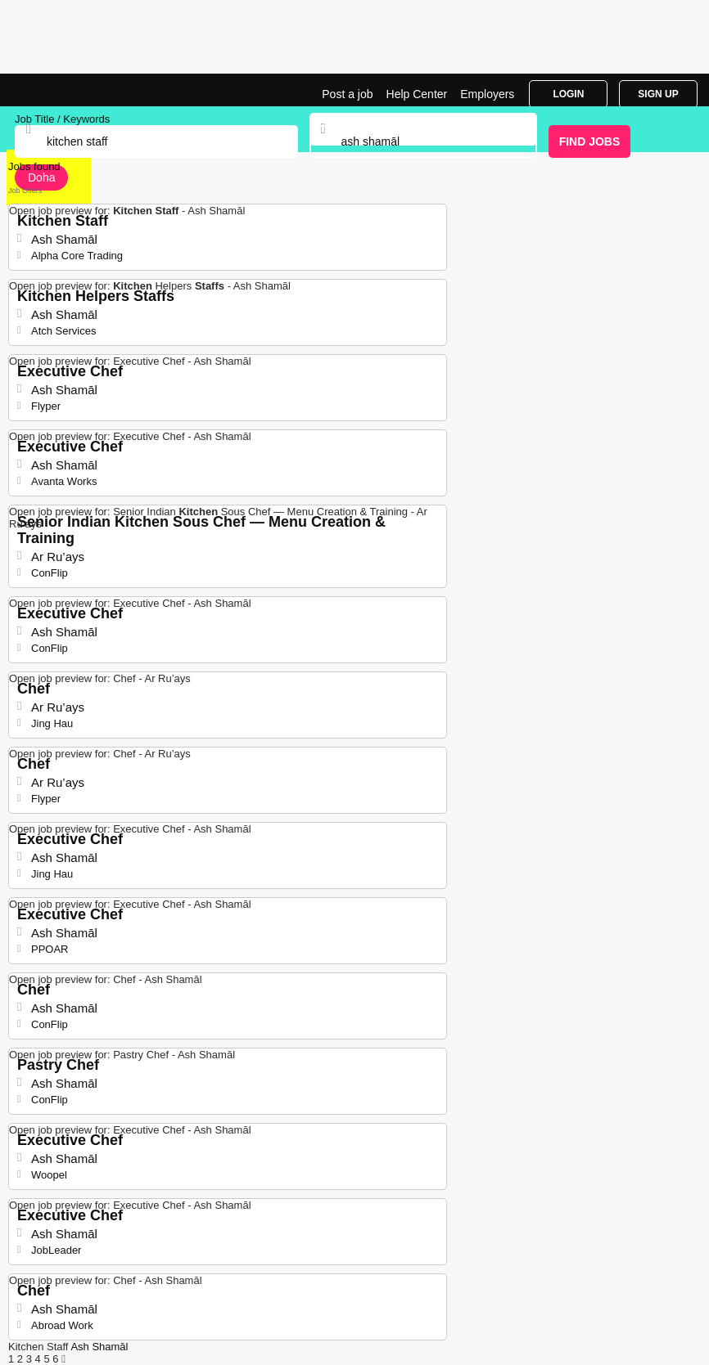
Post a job (347, 94)
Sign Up (658, 94)
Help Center (417, 94)
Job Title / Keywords (62, 119)
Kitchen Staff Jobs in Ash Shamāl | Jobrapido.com (53, 90)
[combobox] (423, 141)
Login (568, 94)
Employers (487, 94)
